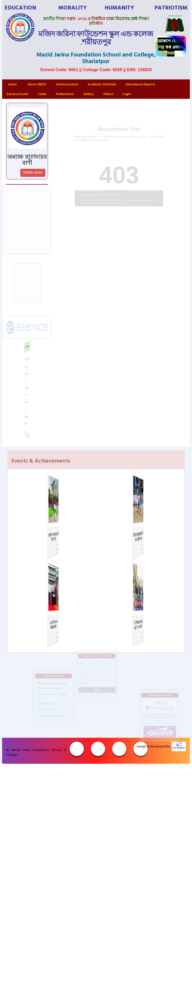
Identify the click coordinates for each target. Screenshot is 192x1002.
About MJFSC (37, 84)
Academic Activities (102, 84)
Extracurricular (18, 94)
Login (127, 94)
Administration (67, 84)
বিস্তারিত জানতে (32, 172)
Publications (65, 94)
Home (12, 84)
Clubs (42, 94)
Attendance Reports (140, 84)
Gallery (88, 94)
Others (108, 94)
